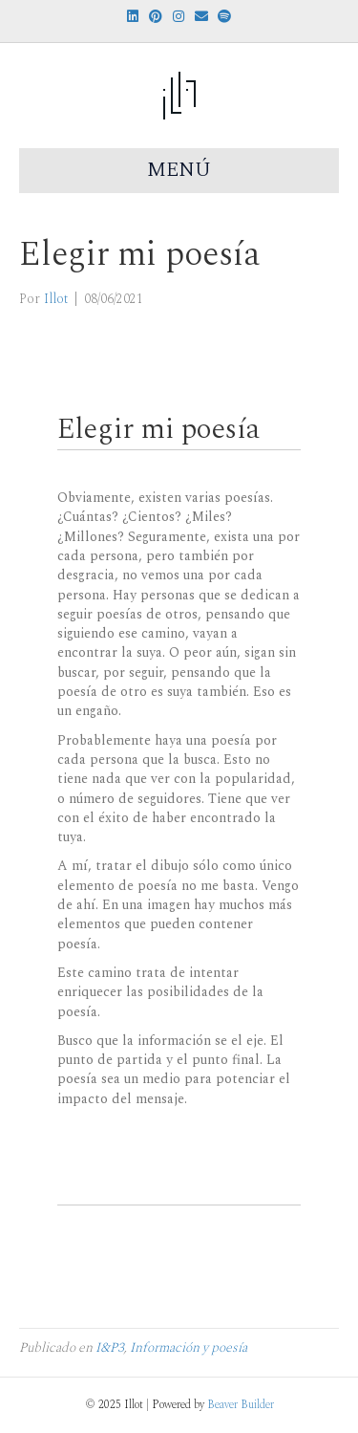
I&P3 (109, 1347)
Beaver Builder (240, 1405)
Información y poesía (188, 1347)
